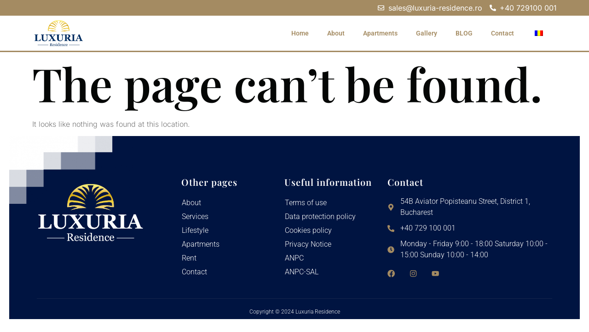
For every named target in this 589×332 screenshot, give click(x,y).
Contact (502, 33)
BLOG (464, 33)
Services (195, 216)
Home (300, 33)
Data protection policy (320, 216)
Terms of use (306, 202)
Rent (189, 258)
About (336, 33)
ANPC (294, 258)
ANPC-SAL (301, 271)
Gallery (426, 33)
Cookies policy (308, 230)
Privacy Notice (308, 244)
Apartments (380, 33)
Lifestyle (195, 230)
